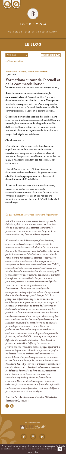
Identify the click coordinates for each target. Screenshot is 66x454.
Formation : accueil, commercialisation (26, 71)
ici (14, 189)
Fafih (11, 221)
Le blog (33, 44)
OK (59, 449)
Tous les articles (15, 61)
